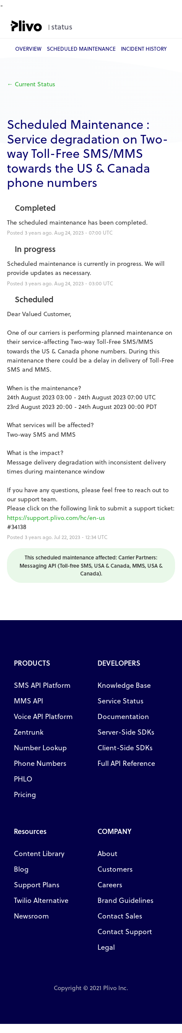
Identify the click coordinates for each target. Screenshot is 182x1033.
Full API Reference (126, 763)
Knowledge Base (124, 685)
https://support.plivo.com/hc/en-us (56, 517)
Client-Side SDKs (125, 747)
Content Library (39, 853)
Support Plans (36, 884)
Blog (21, 869)
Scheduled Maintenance (81, 48)
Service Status (120, 701)
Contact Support (125, 931)
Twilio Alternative (41, 900)
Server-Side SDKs (126, 732)
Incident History (144, 48)
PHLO (23, 779)
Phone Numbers (40, 763)
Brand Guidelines (125, 900)
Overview (28, 48)
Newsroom (31, 916)
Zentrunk (28, 732)
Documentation (123, 716)
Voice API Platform (43, 716)
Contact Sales (120, 916)
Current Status (31, 83)
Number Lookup (40, 747)
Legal (106, 947)
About (107, 853)
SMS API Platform (42, 685)
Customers (115, 869)
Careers (110, 884)
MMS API (28, 701)
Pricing (25, 794)
